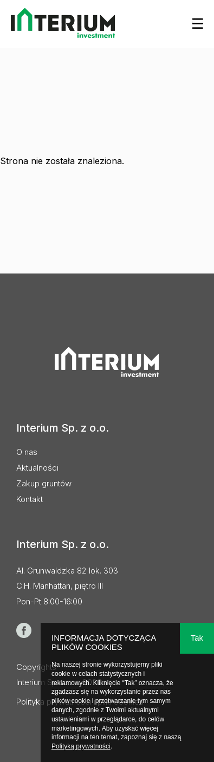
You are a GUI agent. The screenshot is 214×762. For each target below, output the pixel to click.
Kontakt (29, 499)
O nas (26, 452)
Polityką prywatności (81, 746)
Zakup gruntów (44, 483)
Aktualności (37, 468)
